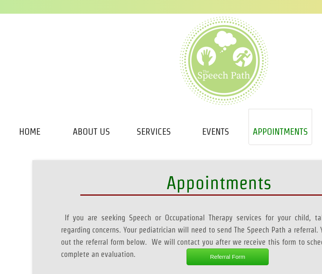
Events (215, 131)
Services (154, 131)
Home (29, 131)
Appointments (280, 131)
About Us (91, 131)
